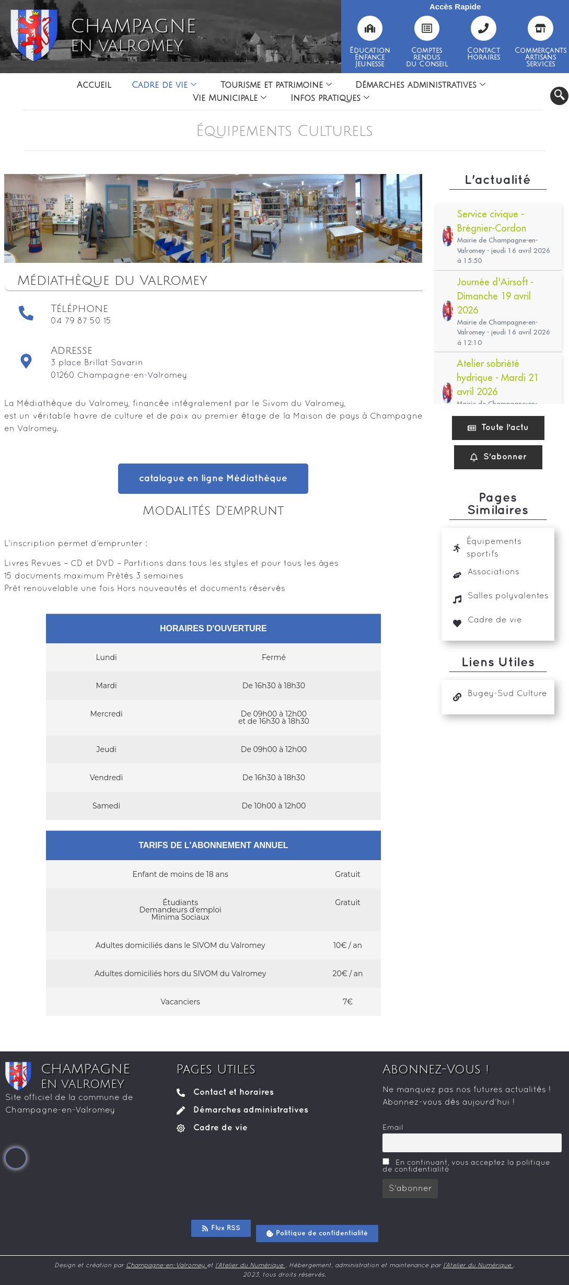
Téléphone (79, 309)
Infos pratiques (330, 98)
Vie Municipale (229, 98)
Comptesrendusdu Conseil (427, 57)
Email (392, 1128)
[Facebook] (15, 1158)
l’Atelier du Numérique (250, 1265)
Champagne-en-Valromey (166, 1265)
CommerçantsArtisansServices (540, 57)
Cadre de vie (164, 85)
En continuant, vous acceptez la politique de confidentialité (466, 1165)
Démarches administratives (421, 85)
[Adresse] (26, 361)
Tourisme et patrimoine (276, 85)
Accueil (93, 85)
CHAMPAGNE (133, 35)
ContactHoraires (484, 54)
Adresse (71, 350)
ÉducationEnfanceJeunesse (370, 57)
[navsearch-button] (559, 96)
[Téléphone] (26, 313)
